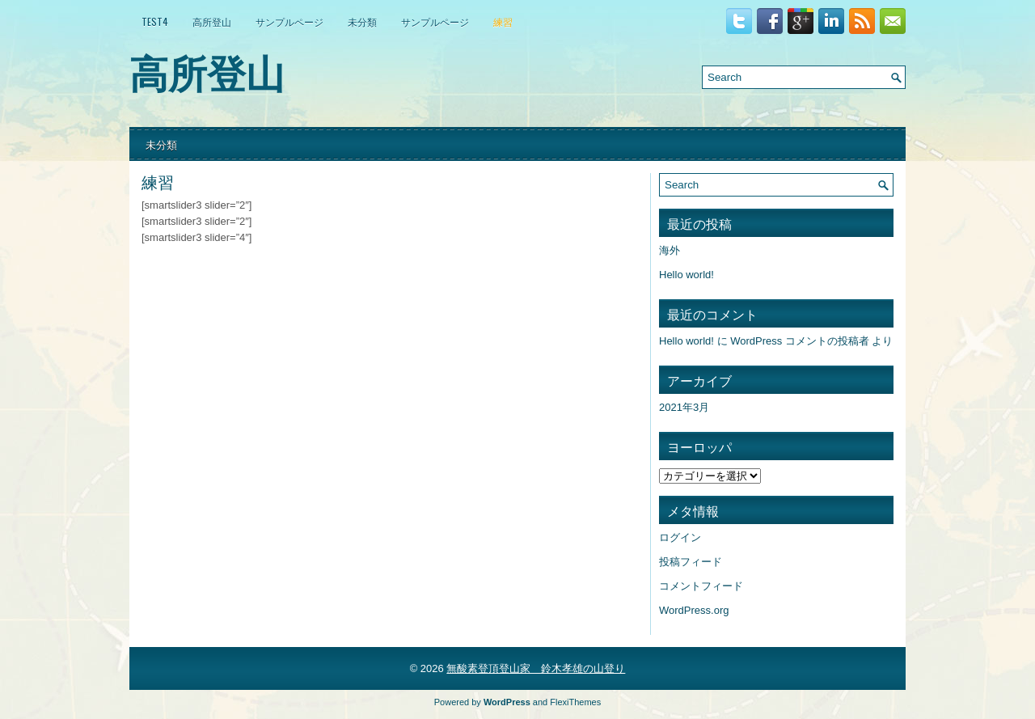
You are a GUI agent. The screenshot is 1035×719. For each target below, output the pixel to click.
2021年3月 (684, 407)
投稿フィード (690, 562)
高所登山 (211, 21)
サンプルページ (289, 21)
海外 (669, 250)
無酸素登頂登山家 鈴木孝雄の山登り (535, 668)
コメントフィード (701, 586)
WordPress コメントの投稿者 (799, 341)
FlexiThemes (575, 702)
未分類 (362, 21)
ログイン (680, 537)
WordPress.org (694, 610)
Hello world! (686, 275)
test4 (155, 21)
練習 (503, 21)
